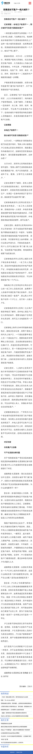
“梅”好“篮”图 (4, 739)
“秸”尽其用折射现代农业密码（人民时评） (12, 742)
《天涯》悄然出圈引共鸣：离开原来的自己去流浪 (14, 697)
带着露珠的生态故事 (6, 723)
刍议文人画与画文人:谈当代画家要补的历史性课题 (14, 716)
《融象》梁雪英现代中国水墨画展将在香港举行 (14, 713)
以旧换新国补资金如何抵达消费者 (10, 733)
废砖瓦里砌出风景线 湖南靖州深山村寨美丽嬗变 (14, 726)
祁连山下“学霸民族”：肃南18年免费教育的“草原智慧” (15, 730)
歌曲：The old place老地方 (8, 700)
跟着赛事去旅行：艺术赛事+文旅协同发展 (12, 709)
